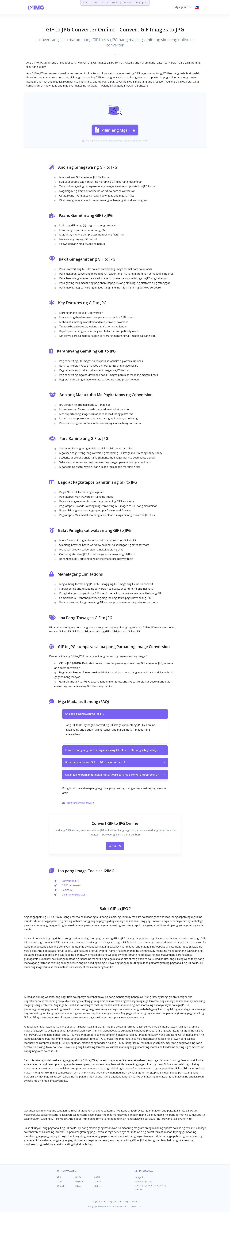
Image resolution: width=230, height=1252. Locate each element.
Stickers (98, 1226)
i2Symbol (79, 1221)
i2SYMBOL (127, 2)
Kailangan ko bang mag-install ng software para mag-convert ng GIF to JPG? (115, 815)
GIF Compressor (71, 925)
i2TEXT (115, 2)
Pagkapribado (99, 1241)
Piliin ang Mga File (115, 149)
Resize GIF (68, 930)
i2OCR (105, 2)
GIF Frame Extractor (73, 934)
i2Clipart (98, 1221)
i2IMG (95, 2)
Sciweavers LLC (124, 1246)
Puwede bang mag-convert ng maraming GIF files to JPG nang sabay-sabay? (115, 790)
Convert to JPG (70, 921)
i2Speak (60, 1226)
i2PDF (86, 2)
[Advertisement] (115, 100)
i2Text (59, 1221)
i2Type (78, 1226)
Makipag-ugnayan (143, 1221)
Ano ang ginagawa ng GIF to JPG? (115, 754)
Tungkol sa (140, 1217)
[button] (183, 7)
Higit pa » (141, 2)
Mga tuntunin (115, 1241)
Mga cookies (131, 1241)
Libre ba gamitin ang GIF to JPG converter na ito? (115, 803)
